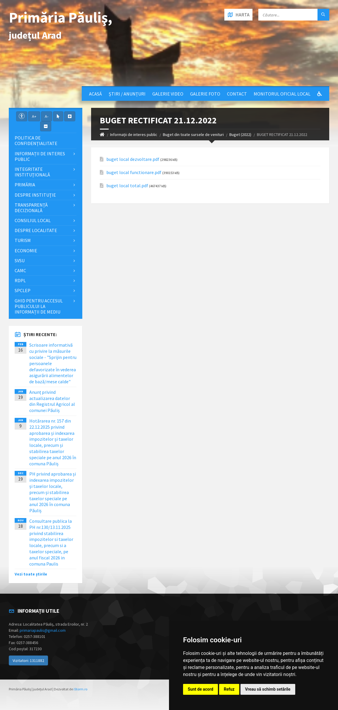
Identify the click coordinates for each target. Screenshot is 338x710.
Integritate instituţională (32, 172)
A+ (34, 116)
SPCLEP (22, 290)
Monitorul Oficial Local (282, 94)
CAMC (20, 270)
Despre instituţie (35, 195)
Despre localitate (36, 230)
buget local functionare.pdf (133, 172)
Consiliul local (33, 220)
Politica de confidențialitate (36, 140)
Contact (237, 94)
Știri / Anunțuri (127, 94)
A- (46, 116)
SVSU (20, 260)
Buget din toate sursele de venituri (193, 134)
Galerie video (167, 94)
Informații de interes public (133, 134)
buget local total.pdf (127, 185)
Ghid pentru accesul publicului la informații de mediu (39, 306)
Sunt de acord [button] (200, 689)
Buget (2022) (240, 134)
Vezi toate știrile (31, 574)
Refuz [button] (229, 689)
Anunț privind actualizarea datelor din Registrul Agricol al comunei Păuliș (52, 401)
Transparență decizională (31, 207)
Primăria (25, 185)
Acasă (95, 94)
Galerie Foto (205, 94)
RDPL (20, 280)
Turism (23, 240)
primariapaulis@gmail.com (43, 630)
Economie (26, 250)
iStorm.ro (80, 689)
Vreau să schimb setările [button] (268, 689)
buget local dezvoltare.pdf (132, 159)
